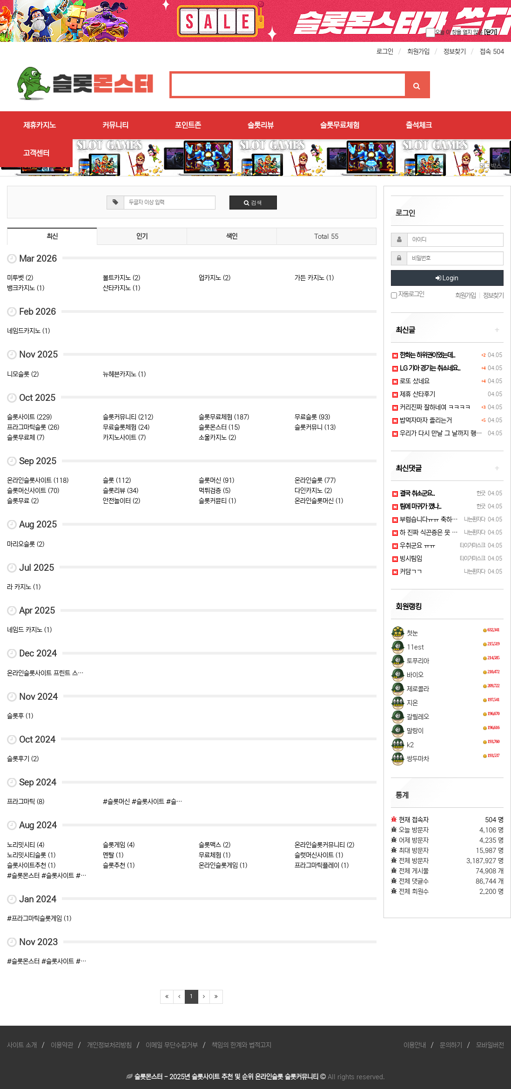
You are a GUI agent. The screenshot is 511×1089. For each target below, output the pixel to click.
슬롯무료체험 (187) (224, 417)
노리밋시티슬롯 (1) (31, 855)
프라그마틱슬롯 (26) (33, 427)
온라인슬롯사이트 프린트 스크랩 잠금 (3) (59, 673)
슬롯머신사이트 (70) (33, 490)
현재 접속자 (414, 820)
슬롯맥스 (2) (214, 845)
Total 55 (326, 236)
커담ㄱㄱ (407, 571)
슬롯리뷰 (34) (120, 490)
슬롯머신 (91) (216, 480)
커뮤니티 (115, 125)
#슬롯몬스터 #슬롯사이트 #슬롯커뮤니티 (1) (65, 875)
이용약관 (62, 1045)
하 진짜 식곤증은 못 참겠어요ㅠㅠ (438, 532)
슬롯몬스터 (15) (219, 427)
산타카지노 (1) (121, 288)
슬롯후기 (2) (23, 759)
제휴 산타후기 (413, 394)
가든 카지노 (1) (314, 278)
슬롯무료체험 (339, 125)
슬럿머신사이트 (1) (319, 855)
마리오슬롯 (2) (25, 544)
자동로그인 (407, 294)
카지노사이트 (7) (124, 437)
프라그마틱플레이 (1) (322, 865)
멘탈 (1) (113, 855)
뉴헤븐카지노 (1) (124, 374)
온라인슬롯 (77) (315, 480)
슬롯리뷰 (261, 125)
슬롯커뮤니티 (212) (128, 417)
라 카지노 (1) (23, 587)
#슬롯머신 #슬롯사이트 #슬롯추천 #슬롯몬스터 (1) (170, 801)
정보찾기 (455, 51)
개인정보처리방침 (109, 1045)
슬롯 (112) (117, 480)
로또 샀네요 (411, 381)
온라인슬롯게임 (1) (223, 865)
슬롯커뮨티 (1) (217, 501)
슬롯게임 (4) (118, 845)
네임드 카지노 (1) (29, 630)
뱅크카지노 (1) (25, 288)
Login (447, 278)
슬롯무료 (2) (23, 501)
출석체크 (419, 125)
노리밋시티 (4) (25, 845)
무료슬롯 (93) (312, 417)
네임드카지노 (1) (28, 331)
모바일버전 (490, 1045)
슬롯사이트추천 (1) (31, 865)
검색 (253, 202)
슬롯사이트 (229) (29, 417)
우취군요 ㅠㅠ (413, 545)
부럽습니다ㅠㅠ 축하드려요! (431, 519)
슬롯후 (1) (20, 716)
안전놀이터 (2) (121, 501)
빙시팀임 (407, 558)
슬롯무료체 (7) (25, 437)
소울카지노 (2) (217, 437)
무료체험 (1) (214, 855)
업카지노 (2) (214, 278)
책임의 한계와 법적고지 (241, 1045)
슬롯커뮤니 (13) (315, 427)
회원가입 (418, 51)
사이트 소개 (22, 1045)
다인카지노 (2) (313, 490)
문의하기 (451, 1045)
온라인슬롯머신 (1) (319, 501)
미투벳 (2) (20, 278)
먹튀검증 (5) (214, 490)
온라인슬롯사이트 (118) (37, 480)
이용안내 (414, 1045)
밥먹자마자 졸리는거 (422, 420)
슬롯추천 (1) (118, 865)
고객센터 (36, 153)
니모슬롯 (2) (23, 374)
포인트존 (188, 125)
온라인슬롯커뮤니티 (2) (324, 845)
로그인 (385, 51)
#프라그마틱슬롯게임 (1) (39, 918)
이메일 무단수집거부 (172, 1045)
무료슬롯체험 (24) (126, 427)
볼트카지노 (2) (121, 278)
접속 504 (492, 51)
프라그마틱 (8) (25, 801)
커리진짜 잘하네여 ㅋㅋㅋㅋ (431, 407)
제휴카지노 (39, 125)
